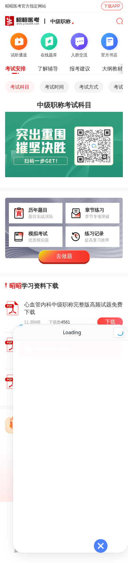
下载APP (112, 6)
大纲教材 (112, 68)
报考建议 (80, 68)
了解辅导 (48, 68)
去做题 (64, 256)
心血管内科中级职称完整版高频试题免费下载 (73, 308)
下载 (110, 322)
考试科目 (19, 87)
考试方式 (88, 87)
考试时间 (54, 87)
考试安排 (15, 68)
